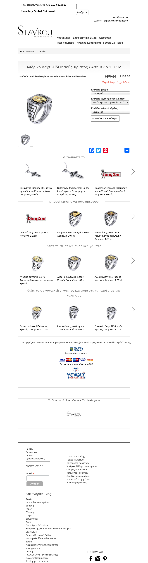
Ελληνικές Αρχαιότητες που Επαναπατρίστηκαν (48, 528)
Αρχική (22, 51)
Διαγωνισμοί (32, 519)
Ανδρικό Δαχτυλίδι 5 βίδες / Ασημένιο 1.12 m (34, 234)
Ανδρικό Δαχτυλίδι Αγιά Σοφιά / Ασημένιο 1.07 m (73, 234)
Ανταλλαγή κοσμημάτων (78, 476)
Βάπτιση (30, 505)
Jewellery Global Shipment (38, 11)
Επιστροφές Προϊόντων (78, 463)
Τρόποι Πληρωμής (75, 459)
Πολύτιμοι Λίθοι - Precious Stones (42, 554)
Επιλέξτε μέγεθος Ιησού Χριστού (107, 98)
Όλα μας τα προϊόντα (77, 469)
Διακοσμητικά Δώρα (85, 37)
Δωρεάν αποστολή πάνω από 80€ (76, 364)
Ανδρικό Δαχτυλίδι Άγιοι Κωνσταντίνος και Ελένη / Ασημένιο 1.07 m (108, 235)
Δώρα (28, 522)
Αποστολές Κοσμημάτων (38, 502)
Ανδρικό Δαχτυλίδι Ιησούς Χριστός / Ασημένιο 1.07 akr (109, 278)
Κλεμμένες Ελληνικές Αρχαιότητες (42, 545)
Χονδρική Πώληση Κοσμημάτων (82, 466)
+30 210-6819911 (56, 4)
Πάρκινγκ (30, 455)
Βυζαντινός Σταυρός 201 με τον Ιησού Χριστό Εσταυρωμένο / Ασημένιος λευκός (36, 191)
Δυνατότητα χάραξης (76, 482)
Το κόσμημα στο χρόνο (37, 561)
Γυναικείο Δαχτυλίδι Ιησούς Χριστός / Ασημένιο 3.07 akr (34, 328)
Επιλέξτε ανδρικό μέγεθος (104, 108)
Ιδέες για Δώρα (65, 42)
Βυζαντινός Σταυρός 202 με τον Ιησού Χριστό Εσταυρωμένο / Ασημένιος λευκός (73, 191)
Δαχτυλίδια (42, 51)
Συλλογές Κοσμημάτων (37, 558)
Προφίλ (29, 449)
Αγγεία (29, 499)
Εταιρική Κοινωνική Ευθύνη (39, 535)
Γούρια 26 (109, 42)
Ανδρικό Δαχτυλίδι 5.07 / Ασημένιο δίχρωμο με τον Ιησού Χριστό (36, 280)
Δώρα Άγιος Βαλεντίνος (37, 525)
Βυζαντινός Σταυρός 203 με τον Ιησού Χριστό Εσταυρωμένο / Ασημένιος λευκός (111, 191)
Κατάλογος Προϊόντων (77, 473)
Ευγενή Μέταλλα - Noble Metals (41, 538)
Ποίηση (29, 551)
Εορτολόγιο (31, 532)
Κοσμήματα (63, 37)
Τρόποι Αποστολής (76, 456)
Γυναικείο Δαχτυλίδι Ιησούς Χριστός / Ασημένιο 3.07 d (71, 328)
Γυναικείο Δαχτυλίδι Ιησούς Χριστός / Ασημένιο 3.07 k (108, 328)
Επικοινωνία (32, 452)
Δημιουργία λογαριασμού (116, 20)
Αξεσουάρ (105, 37)
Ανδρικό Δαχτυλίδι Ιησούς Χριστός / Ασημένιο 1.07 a (70, 278)
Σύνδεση (98, 20)
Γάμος (29, 509)
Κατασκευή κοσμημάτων (78, 479)
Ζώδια (29, 541)
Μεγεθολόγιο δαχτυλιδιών (116, 82)
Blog (120, 42)
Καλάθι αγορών (120, 17)
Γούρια (29, 515)
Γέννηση (30, 512)
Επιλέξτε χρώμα (99, 89)
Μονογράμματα (33, 548)
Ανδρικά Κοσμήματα (89, 42)
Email (30, 473)
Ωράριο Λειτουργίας (35, 458)
